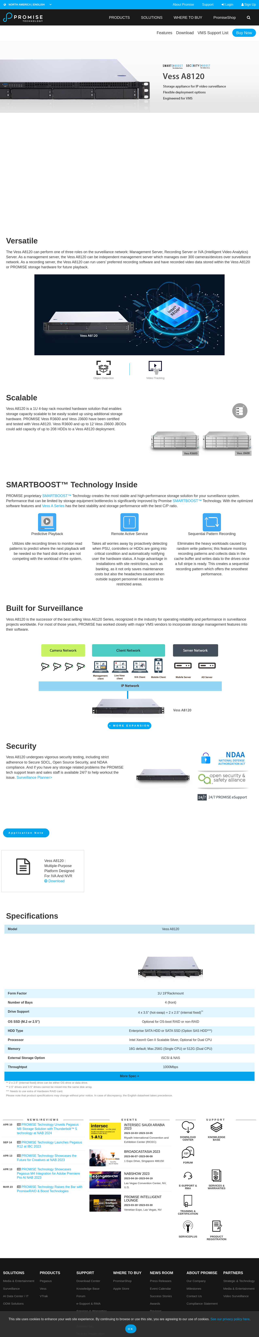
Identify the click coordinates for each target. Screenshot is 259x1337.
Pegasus (46, 1248)
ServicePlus (84, 1294)
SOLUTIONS (151, 17)
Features (163, 33)
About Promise (183, 4)
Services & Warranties (91, 1279)
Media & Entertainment (18, 1248)
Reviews (155, 1279)
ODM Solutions (13, 1271)
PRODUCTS (119, 17)
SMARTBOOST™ (56, 496)
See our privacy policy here (229, 1319)
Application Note (26, 832)
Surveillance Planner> (34, 777)
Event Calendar (160, 1256)
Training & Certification (91, 1286)
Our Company (196, 1248)
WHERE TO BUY (188, 17)
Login (227, 4)
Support (207, 4)
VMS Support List (212, 33)
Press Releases (160, 1248)
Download (183, 33)
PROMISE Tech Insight (165, 1286)
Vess (43, 1256)
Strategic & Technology (239, 1248)
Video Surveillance (236, 1263)
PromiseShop (224, 17)
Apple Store (121, 1256)
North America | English (24, 4)
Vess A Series (53, 506)
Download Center (88, 1248)
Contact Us (194, 1263)
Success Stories (161, 1263)
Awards (155, 1271)
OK (131, 1329)
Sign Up (248, 4)
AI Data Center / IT (16, 1263)
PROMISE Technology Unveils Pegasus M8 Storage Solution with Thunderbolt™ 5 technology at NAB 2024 (48, 1129)
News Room (161, 1241)
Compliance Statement (202, 1271)
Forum (80, 1263)
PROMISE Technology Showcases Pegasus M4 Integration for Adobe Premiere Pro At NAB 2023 (48, 1173)
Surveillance (11, 1256)
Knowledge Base (88, 1256)
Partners (233, 1241)
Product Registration (90, 1301)
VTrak (44, 1263)
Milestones (194, 1256)
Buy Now (244, 33)
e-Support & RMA (88, 1271)
